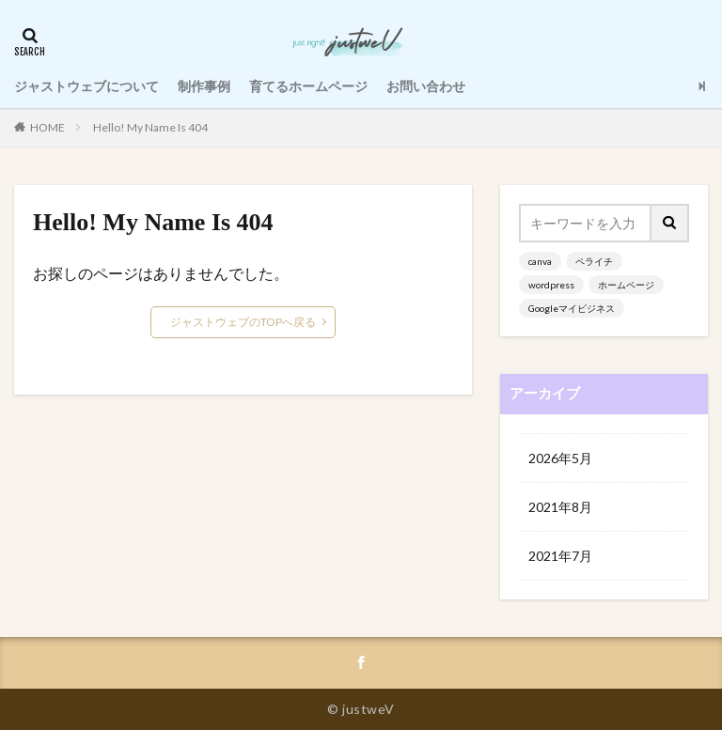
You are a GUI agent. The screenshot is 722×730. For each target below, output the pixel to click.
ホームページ (626, 284)
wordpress (551, 284)
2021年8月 (560, 507)
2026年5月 (560, 458)
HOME (47, 127)
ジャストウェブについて (86, 86)
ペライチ (594, 261)
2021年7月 (560, 556)
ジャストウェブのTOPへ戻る (243, 322)
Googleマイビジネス (571, 308)
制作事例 (204, 86)
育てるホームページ (308, 86)
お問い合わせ (425, 86)
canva (540, 261)
